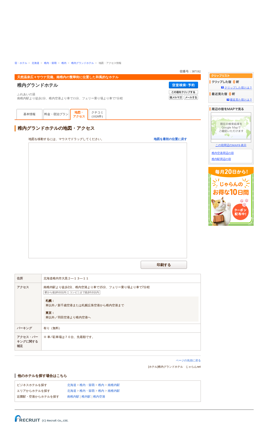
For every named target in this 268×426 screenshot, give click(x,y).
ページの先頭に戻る (188, 360)
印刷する (164, 265)
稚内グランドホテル (82, 63)
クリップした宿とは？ (238, 87)
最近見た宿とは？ (241, 99)
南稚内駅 (114, 385)
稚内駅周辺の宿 (221, 158)
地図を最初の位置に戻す (170, 139)
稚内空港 (99, 396)
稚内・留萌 (50, 63)
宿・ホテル (21, 63)
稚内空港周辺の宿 (223, 152)
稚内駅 (86, 396)
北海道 (35, 63)
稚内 (63, 63)
